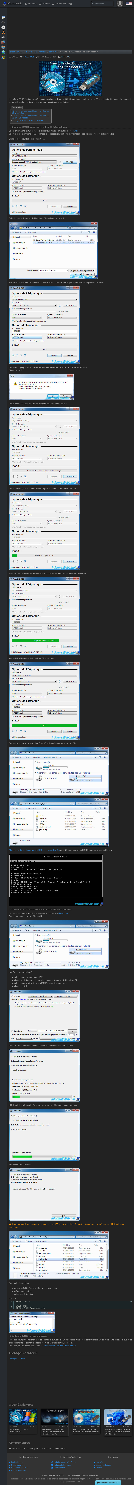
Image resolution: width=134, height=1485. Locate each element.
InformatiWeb (12, 4)
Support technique (103, 1465)
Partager (13, 1359)
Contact (99, 1468)
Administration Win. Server (65, 1462)
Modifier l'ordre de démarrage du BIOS (59, 1346)
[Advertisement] (70, 28)
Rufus (31, 57)
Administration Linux (62, 1465)
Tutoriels (44, 3)
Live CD (3, 27)
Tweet (22, 1359)
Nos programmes (18, 1465)
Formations (31, 3)
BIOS (3, 22)
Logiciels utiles (17, 1462)
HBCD (25, 57)
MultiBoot (3, 32)
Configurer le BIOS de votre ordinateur (28, 120)
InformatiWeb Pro (62, 3)
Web (3, 52)
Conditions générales (19, 1468)
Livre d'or (99, 1462)
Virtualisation (3, 47)
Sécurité (3, 42)
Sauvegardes (3, 37)
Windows (3, 57)
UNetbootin (63, 913)
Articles (3, 17)
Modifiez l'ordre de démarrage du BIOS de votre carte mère (34, 850)
